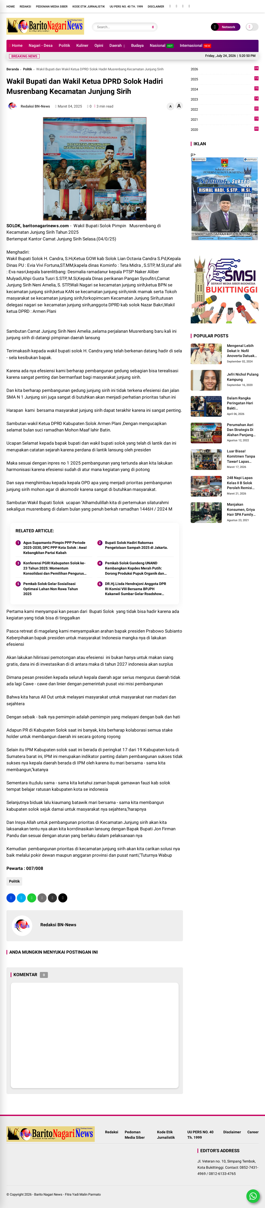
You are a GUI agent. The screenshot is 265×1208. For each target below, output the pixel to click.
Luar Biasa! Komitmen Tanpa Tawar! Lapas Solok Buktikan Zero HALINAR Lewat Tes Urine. (241, 456)
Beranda (12, 69)
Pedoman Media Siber (52, 6)
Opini (98, 45)
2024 (225, 89)
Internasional (195, 45)
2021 (225, 120)
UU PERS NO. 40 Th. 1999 (126, 6)
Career (253, 1132)
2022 (225, 110)
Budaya (137, 45)
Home (10, 6)
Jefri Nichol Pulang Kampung (243, 377)
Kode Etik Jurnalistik (88, 6)
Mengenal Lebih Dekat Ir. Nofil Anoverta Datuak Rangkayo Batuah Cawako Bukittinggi (241, 351)
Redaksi (25, 6)
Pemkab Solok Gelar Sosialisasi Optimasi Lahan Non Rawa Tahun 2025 (50, 589)
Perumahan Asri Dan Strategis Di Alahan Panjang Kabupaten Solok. (241, 430)
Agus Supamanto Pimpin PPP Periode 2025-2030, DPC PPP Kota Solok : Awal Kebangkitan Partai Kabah (55, 548)
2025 (225, 79)
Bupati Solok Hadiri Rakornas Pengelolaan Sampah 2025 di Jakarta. (136, 545)
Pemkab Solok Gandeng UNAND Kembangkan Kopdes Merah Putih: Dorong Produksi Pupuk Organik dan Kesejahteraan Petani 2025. (134, 568)
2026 (225, 69)
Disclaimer (156, 6)
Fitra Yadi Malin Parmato (83, 1194)
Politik (64, 45)
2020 (225, 130)
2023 (225, 99)
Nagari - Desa (41, 45)
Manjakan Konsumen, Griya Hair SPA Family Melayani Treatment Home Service (241, 509)
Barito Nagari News (48, 1194)
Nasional (162, 45)
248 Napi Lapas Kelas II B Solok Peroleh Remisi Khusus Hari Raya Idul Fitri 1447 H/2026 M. (241, 483)
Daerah (115, 45)
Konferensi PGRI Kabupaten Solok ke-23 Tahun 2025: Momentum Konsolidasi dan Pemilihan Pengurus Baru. (54, 568)
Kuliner (82, 45)
